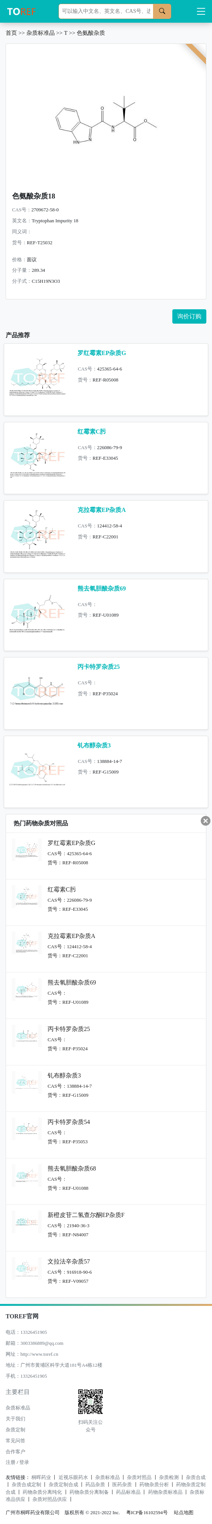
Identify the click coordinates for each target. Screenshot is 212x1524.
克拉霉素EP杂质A (101, 510)
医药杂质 (122, 1484)
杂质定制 (15, 1430)
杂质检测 (169, 1477)
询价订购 (189, 316)
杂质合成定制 (26, 1484)
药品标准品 (128, 1492)
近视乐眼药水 (73, 1477)
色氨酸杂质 (91, 32)
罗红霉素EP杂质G (101, 353)
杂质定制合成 (63, 1484)
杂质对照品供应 (49, 1499)
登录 (24, 1462)
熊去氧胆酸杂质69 (101, 588)
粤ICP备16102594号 (145, 1512)
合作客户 (15, 1451)
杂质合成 (196, 1477)
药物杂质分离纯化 (42, 1492)
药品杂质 (95, 1484)
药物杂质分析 (154, 1484)
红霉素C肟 (91, 431)
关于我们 (15, 1419)
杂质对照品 (139, 1477)
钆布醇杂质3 (94, 745)
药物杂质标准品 (165, 1492)
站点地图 (183, 1512)
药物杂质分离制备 (89, 1492)
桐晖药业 (41, 1477)
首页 (11, 32)
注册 (10, 1462)
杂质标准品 (40, 32)
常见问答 (15, 1440)
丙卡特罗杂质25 (98, 667)
